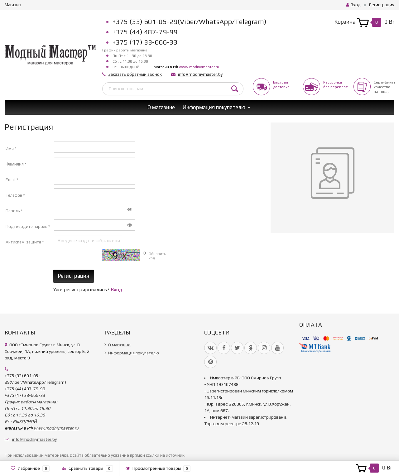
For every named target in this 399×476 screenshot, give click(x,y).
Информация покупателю (214, 107)
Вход (353, 4)
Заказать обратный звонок (135, 74)
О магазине (161, 107)
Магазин (13, 4)
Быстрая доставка (281, 84)
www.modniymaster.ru (199, 67)
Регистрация (381, 4)
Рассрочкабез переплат (335, 84)
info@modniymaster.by (200, 74)
